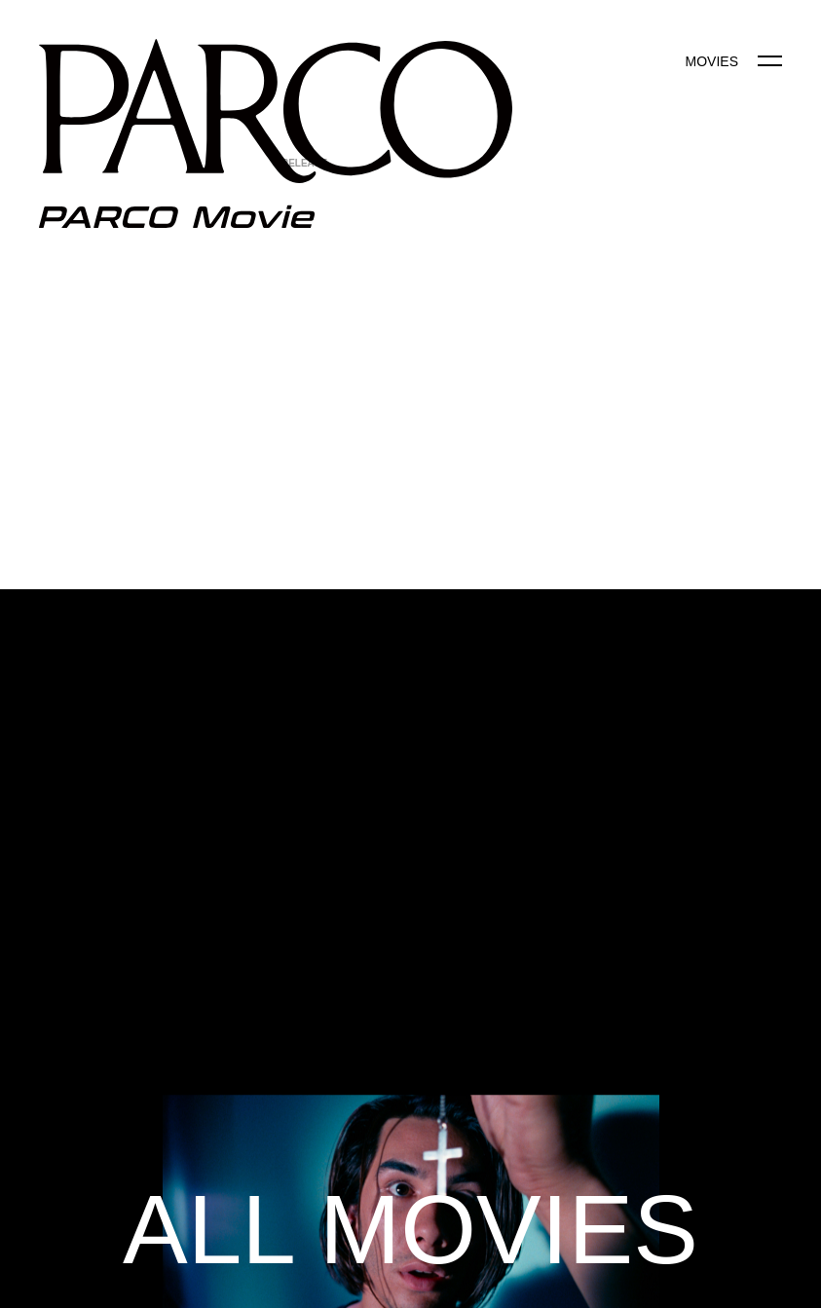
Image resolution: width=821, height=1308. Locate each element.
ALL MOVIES (410, 1229)
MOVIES (712, 61)
